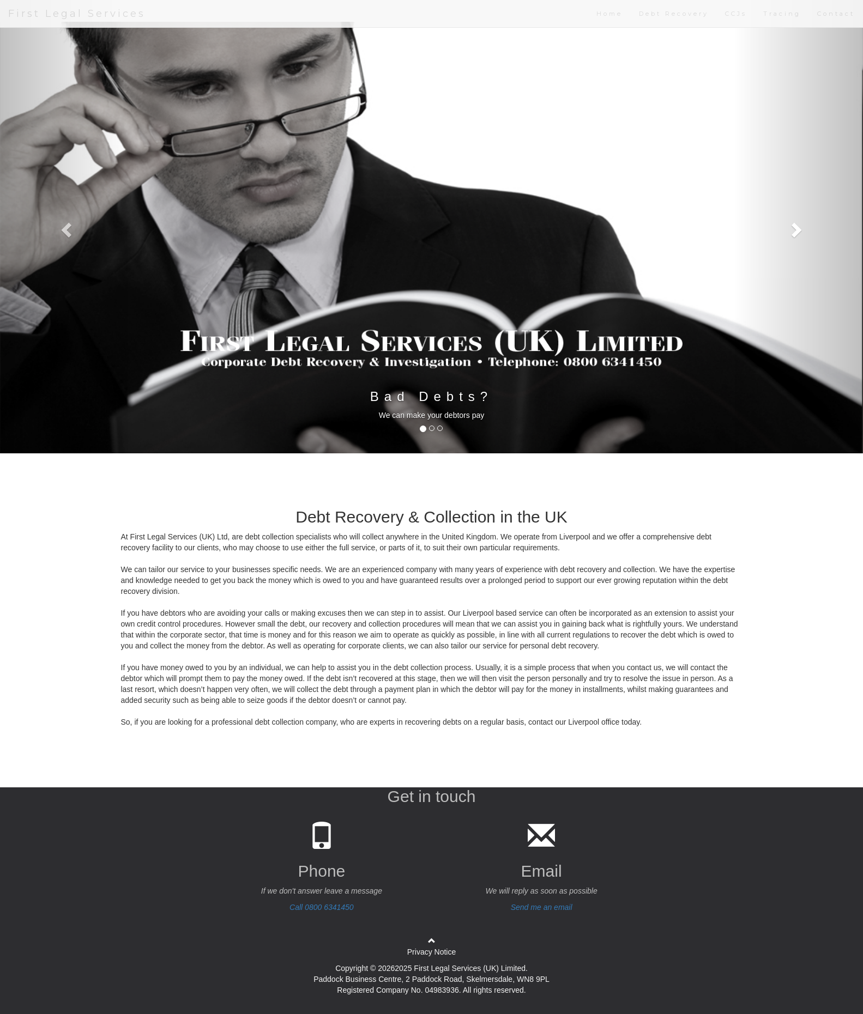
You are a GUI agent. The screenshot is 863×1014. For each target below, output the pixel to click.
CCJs (736, 13)
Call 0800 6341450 (321, 907)
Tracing (782, 13)
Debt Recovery (674, 13)
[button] (64, 226)
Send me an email (541, 907)
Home (609, 13)
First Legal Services (77, 14)
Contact (836, 13)
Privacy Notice (431, 952)
